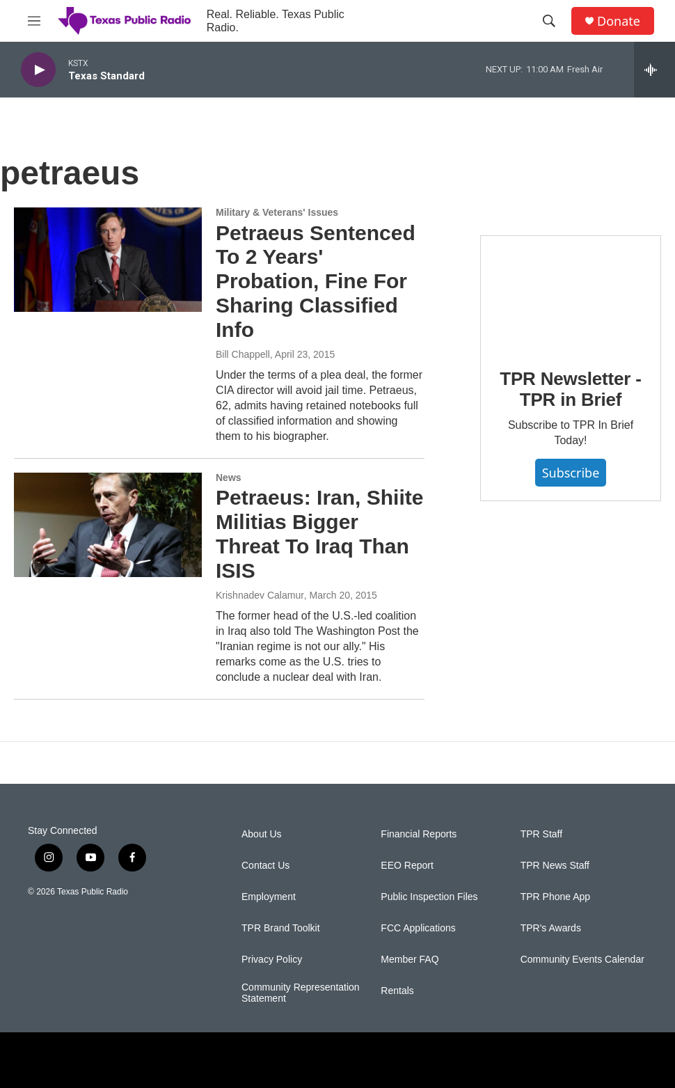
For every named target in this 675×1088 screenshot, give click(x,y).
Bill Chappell (243, 354)
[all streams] (654, 69)
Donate (618, 21)
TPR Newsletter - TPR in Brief (570, 389)
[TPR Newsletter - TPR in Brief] (570, 292)
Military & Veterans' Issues (277, 212)
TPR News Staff (555, 865)
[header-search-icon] (549, 21)
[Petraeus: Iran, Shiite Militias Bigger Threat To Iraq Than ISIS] (108, 525)
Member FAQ (409, 959)
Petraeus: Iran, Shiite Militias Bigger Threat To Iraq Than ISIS (319, 533)
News (228, 477)
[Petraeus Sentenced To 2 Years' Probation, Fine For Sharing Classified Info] (108, 259)
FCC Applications (418, 928)
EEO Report (407, 865)
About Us (261, 834)
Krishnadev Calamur (260, 595)
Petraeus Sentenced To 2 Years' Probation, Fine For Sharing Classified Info (315, 281)
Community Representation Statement (300, 993)
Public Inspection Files (429, 897)
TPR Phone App (555, 897)
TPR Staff (541, 834)
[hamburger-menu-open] (34, 21)
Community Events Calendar (582, 959)
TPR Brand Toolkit (280, 928)
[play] (38, 70)
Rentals (397, 991)
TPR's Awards (551, 928)
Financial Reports (418, 834)
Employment (268, 897)
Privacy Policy (271, 959)
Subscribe (571, 472)
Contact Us (265, 865)
